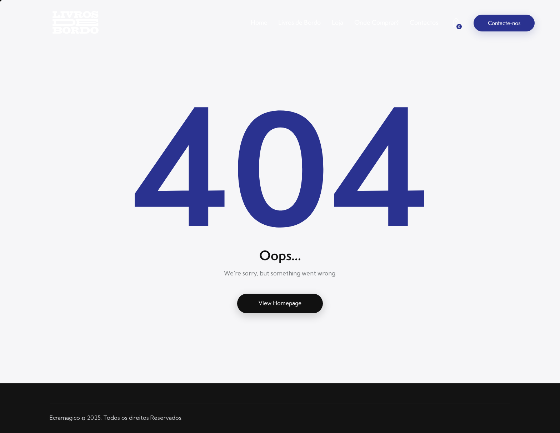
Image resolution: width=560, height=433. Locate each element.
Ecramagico (65, 417)
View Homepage (280, 303)
